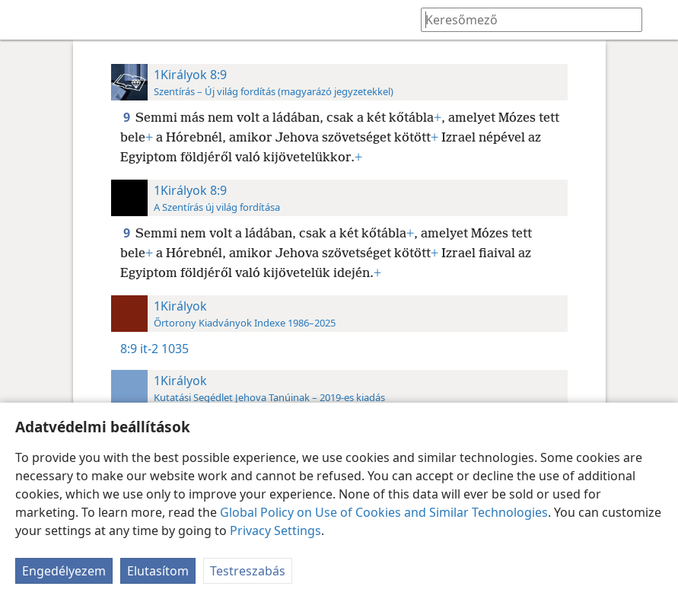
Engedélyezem (64, 570)
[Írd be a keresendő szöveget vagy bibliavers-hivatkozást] (524, 19)
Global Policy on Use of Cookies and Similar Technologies (384, 512)
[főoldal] (23, 20)
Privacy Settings (275, 530)
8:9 (128, 348)
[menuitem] (23, 20)
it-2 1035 (164, 348)
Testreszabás (247, 570)
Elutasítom (158, 570)
